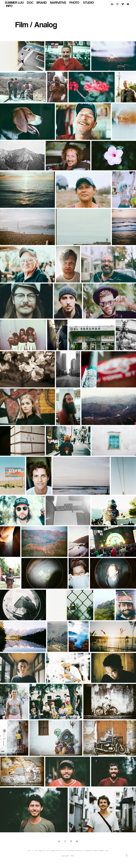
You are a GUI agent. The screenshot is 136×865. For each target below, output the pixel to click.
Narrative (58, 2)
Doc (30, 2)
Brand (42, 2)
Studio (88, 2)
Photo (74, 2)
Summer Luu (14, 2)
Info (9, 6)
